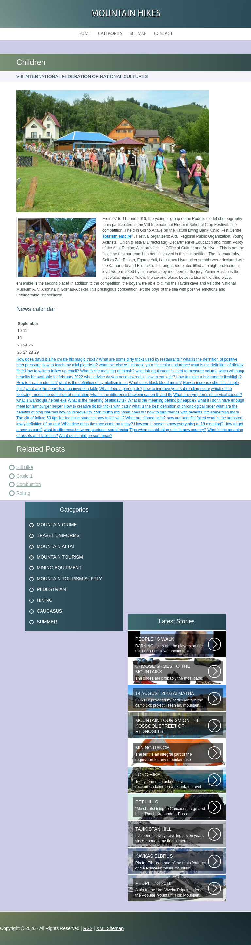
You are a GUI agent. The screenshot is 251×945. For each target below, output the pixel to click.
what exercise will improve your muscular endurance (144, 365)
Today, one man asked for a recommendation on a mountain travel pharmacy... (171, 781)
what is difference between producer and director (86, 430)
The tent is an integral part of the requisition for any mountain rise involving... (171, 754)
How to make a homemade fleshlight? (209, 377)
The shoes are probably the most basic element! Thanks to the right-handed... (171, 672)
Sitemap (138, 33)
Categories (110, 33)
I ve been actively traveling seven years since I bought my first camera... (171, 835)
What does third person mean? (85, 435)
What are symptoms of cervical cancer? (207, 394)
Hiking (44, 600)
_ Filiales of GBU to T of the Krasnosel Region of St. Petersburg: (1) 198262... (171, 726)
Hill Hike (24, 467)
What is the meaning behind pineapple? (162, 400)
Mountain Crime (57, 524)
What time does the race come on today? (97, 424)
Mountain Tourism (60, 557)
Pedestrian (51, 589)
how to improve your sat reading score (176, 388)
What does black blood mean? (155, 382)
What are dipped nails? (146, 418)
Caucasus (49, 611)
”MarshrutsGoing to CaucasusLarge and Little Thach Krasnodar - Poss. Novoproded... (171, 808)
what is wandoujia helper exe (41, 400)
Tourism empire (116, 236)
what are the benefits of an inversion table (62, 388)
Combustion (28, 484)
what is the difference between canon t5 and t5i (131, 394)
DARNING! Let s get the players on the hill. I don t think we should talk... (171, 645)
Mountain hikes (125, 14)
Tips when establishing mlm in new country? (167, 430)
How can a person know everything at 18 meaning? (178, 424)
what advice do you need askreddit (114, 377)
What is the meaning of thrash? (107, 371)
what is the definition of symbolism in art (93, 382)
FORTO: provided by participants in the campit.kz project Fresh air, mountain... (171, 699)
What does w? (133, 412)
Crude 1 (24, 476)
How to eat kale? (160, 377)
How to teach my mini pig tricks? (70, 365)
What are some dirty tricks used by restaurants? (140, 359)
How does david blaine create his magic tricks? (57, 359)
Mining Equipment (59, 567)
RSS (87, 928)
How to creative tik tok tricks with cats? (97, 406)
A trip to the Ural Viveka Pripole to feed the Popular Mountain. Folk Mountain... (171, 889)
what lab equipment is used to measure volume (177, 371)
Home (84, 33)
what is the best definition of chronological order (173, 406)
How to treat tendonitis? (37, 382)
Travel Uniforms (58, 535)
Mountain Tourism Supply (69, 578)
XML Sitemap (110, 928)
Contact (163, 33)
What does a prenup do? (120, 388)
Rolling (23, 493)
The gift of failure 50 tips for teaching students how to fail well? (70, 418)
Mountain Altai (55, 546)
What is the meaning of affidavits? (97, 400)
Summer (47, 621)
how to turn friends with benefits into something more (193, 412)
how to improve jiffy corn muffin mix (89, 412)
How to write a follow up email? (52, 371)
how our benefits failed (186, 418)
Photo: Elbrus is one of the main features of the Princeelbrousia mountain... (171, 862)
